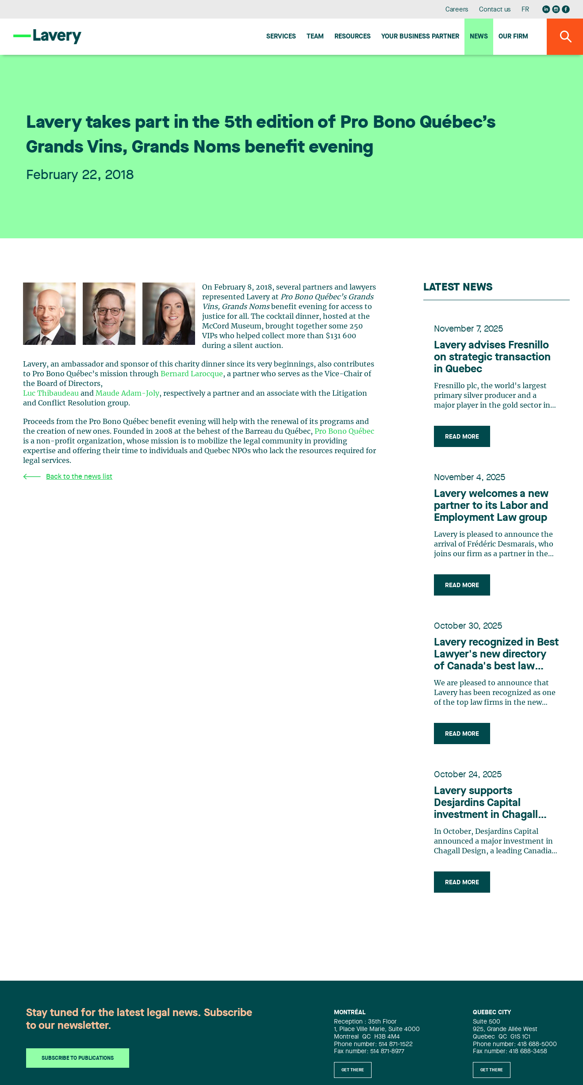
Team (315, 37)
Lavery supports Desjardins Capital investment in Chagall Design (486, 803)
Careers (457, 10)
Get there (352, 1070)
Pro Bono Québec (344, 431)
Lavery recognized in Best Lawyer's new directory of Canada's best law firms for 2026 (496, 655)
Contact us (495, 10)
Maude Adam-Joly (127, 393)
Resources (352, 37)
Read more (462, 437)
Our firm (513, 37)
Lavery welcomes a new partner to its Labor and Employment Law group (491, 506)
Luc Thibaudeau (51, 393)
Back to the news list (67, 477)
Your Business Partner (420, 37)
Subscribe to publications (78, 1058)
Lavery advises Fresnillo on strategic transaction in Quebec (492, 357)
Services (281, 37)
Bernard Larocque (192, 374)
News (479, 37)
